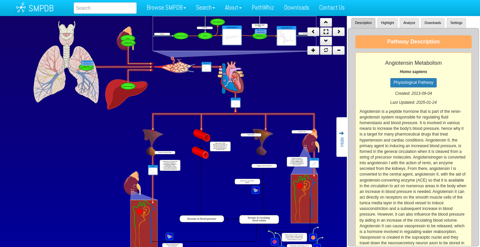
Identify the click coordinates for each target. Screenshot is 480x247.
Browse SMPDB (166, 7)
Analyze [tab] (409, 23)
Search (205, 7)
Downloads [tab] (433, 23)
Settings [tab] (456, 23)
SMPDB (41, 8)
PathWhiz (263, 7)
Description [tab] (363, 23)
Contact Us (332, 7)
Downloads (296, 7)
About (233, 7)
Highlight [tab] (387, 23)
